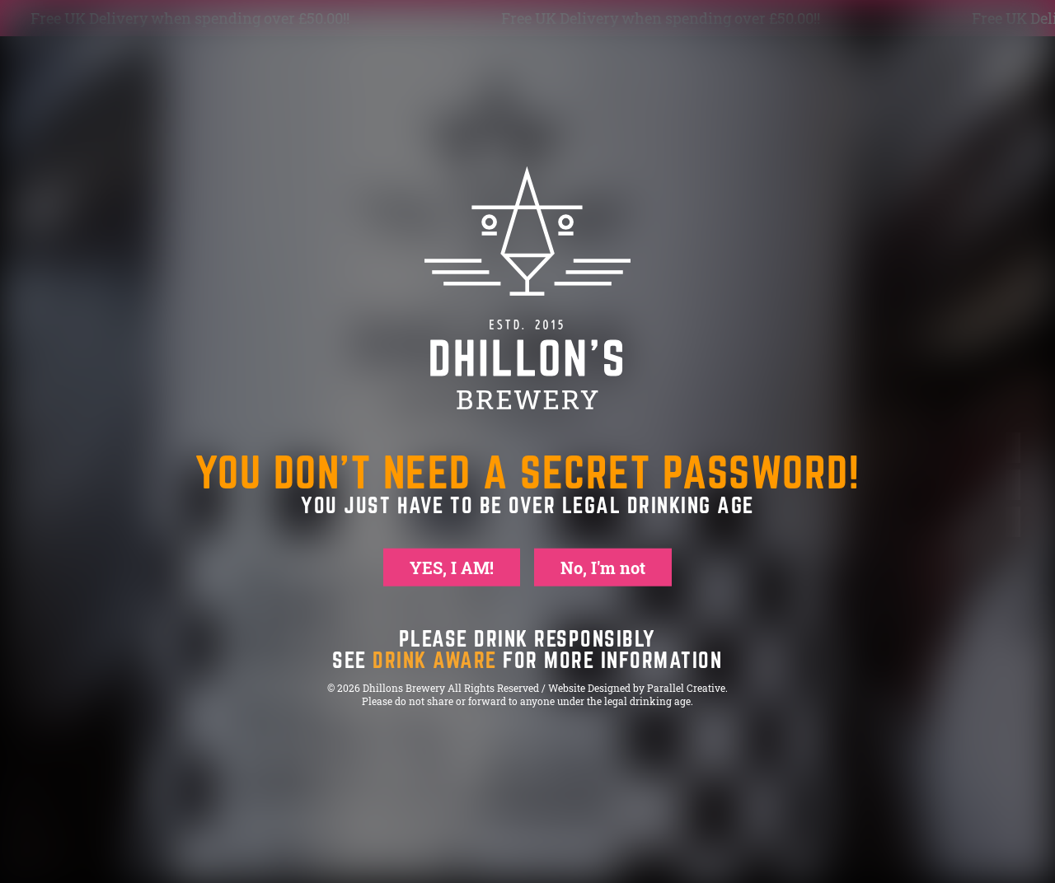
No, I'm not (602, 567)
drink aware (435, 659)
